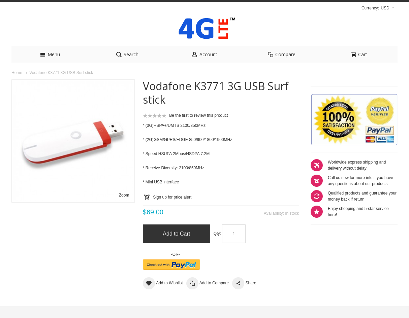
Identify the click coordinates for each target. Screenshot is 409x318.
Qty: (217, 245)
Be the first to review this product (198, 127)
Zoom (124, 207)
